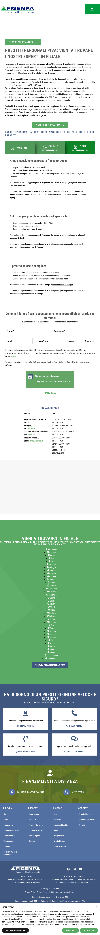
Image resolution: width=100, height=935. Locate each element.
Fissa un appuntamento (23, 42)
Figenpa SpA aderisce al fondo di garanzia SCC (50, 897)
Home (6, 814)
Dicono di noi (8, 825)
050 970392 (32, 428)
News (56, 830)
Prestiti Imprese (34, 836)
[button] (92, 9)
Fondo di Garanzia (60, 846)
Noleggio (31, 841)
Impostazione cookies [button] (15, 930)
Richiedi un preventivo (87, 820)
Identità (6, 820)
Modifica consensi (55, 892)
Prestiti (32, 820)
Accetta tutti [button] (89, 930)
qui (49, 922)
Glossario (57, 820)
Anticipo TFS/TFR (35, 830)
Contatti (82, 825)
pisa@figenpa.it (36, 441)
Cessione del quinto (37, 825)
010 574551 (19, 882)
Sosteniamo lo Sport (11, 830)
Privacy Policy (30, 892)
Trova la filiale (85, 814)
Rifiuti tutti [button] (70, 930)
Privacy (13, 356)
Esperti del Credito (61, 825)
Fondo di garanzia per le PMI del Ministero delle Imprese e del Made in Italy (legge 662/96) (50, 901)
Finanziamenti (35, 814)
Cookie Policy (42, 892)
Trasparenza (50, 393)
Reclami (7, 846)
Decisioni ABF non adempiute (10, 853)
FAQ (55, 814)
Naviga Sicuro (59, 836)
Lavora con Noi (9, 836)
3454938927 (33, 434)
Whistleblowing (59, 841)
